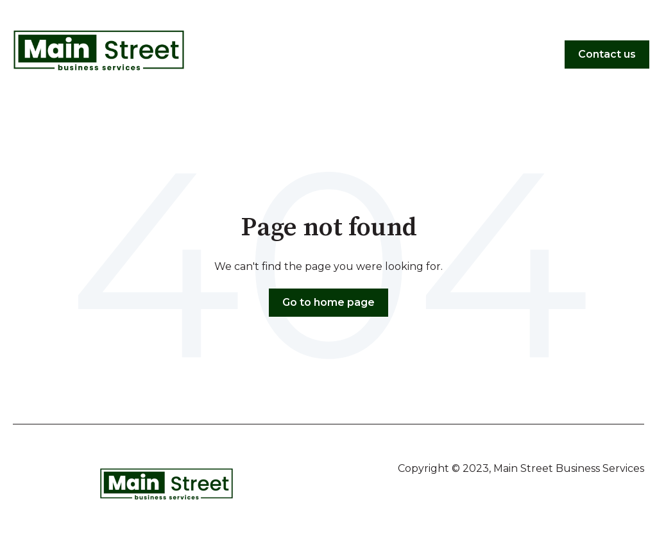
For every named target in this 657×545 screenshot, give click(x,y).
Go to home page (328, 302)
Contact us (607, 54)
